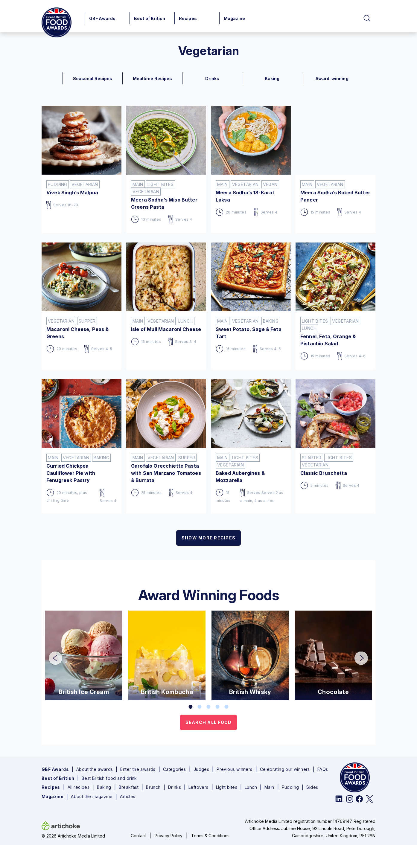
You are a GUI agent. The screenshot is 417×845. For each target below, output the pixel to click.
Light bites (226, 787)
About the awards (94, 769)
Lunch (251, 787)
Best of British (149, 18)
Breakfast (129, 787)
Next (357, 654)
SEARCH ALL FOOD (208, 722)
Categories (174, 769)
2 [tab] (200, 707)
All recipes (78, 787)
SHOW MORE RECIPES (208, 537)
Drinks (174, 787)
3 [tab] (208, 707)
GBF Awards (102, 18)
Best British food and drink (109, 778)
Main (269, 787)
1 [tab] (191, 707)
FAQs (322, 769)
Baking (104, 787)
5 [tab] (226, 707)
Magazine (234, 18)
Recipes (188, 18)
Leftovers (198, 787)
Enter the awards (137, 769)
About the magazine (91, 796)
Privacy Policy (168, 835)
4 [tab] (217, 707)
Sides (312, 787)
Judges (201, 769)
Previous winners (234, 769)
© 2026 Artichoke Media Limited (73, 835)
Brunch (153, 787)
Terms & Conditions (210, 835)
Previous (51, 654)
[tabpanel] (83, 655)
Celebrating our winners (285, 769)
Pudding (290, 787)
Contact (138, 835)
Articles (127, 796)
